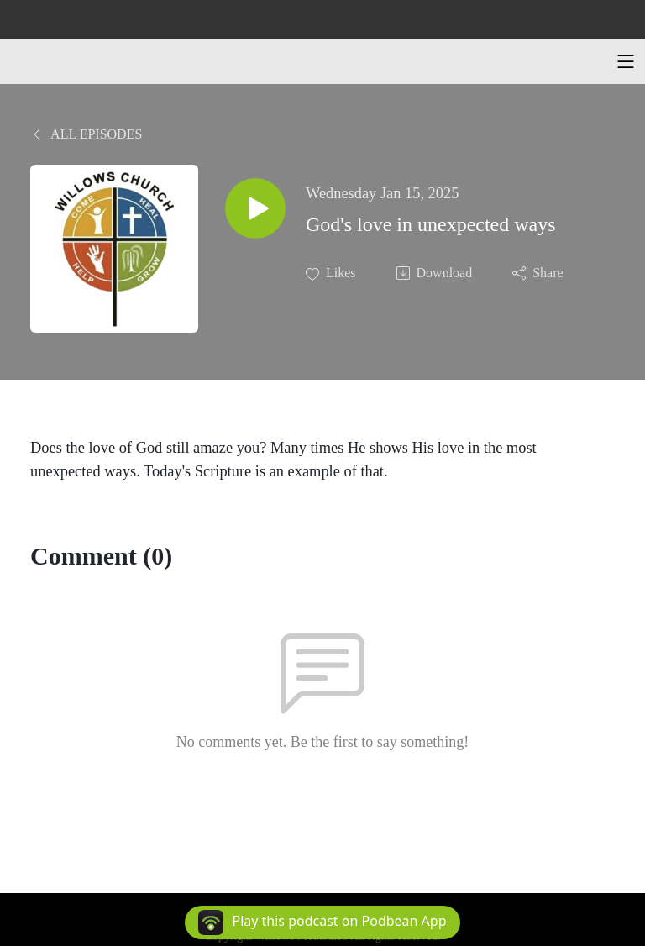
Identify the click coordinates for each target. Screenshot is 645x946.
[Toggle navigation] (625, 61)
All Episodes (86, 134)
